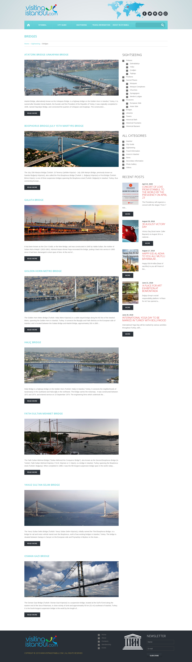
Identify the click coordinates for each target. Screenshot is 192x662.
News (128, 177)
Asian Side (134, 117)
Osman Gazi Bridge (36, 556)
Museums (130, 109)
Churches (133, 97)
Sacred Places (131, 85)
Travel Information (101, 25)
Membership (106, 647)
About (104, 639)
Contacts (105, 643)
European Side (135, 113)
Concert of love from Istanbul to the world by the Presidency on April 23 (154, 215)
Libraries (129, 125)
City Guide (62, 25)
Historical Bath (131, 133)
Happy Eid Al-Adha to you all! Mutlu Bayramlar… (153, 278)
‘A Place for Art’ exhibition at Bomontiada (152, 310)
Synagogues (134, 101)
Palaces (129, 61)
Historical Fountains (133, 137)
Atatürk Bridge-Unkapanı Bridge (46, 54)
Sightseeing (81, 25)
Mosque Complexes (137, 93)
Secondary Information (134, 181)
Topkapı (133, 77)
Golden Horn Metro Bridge (43, 271)
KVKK (104, 651)
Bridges (129, 121)
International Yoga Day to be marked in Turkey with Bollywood (144, 341)
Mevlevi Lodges (136, 105)
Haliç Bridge (32, 342)
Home (28, 25)
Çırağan (133, 73)
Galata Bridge (33, 200)
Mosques (133, 89)
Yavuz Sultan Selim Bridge (42, 484)
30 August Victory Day (153, 248)
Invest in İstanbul (121, 25)
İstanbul (42, 25)
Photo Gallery (131, 185)
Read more (32, 113)
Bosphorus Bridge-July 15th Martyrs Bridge (54, 125)
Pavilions (129, 81)
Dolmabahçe (135, 65)
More (127, 236)
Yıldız (132, 69)
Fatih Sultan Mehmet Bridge (43, 413)
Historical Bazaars (133, 142)
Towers (129, 129)
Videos (128, 190)
